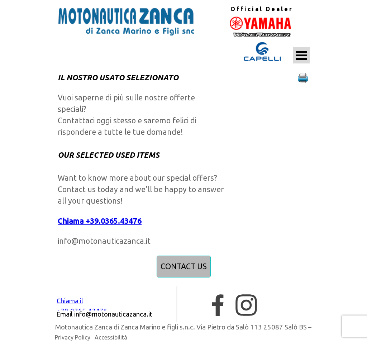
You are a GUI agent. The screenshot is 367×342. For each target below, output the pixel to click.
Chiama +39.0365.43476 (100, 221)
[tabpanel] (261, 9)
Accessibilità (111, 337)
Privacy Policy (72, 337)
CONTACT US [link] (184, 266)
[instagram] (246, 305)
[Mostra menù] (301, 55)
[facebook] (217, 305)
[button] (303, 78)
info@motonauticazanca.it (104, 241)
